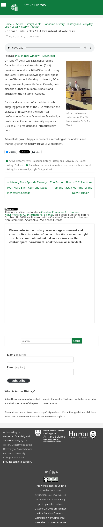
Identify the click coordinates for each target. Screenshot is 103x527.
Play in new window (27, 56)
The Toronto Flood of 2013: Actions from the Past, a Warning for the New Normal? (71, 188)
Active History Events (28, 24)
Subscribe (19, 381)
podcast (48, 169)
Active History (34, 5)
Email (16, 367)
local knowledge (23, 169)
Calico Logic (18, 457)
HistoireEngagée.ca (55, 416)
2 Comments (34, 36)
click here (91, 412)
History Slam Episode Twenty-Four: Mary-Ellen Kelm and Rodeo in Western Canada (27, 188)
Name (16, 354)
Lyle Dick (37, 169)
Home (8, 24)
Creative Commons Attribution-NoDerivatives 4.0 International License (42, 213)
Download (48, 56)
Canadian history (54, 24)
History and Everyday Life (65, 160)
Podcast (34, 26)
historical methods (74, 165)
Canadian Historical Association (45, 165)
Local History (20, 26)
